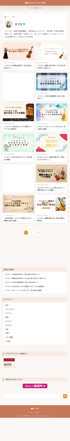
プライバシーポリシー (35, 437)
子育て (7, 358)
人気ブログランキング (10, 392)
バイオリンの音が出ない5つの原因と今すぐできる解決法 (24, 311)
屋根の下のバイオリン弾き (35, 2)
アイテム (8, 338)
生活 (6, 330)
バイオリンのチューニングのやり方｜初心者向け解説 (23, 315)
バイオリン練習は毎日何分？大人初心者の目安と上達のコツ (25, 303)
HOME (35, 433)
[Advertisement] (18, 176)
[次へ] (44, 257)
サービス (8, 346)
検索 (65, 421)
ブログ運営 (9, 362)
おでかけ (8, 350)
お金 (6, 354)
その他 (7, 366)
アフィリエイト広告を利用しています (35, 7)
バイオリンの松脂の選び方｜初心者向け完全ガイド (22, 299)
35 (39, 257)
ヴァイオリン (10, 334)
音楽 (6, 342)
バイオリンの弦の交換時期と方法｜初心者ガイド (21, 307)
